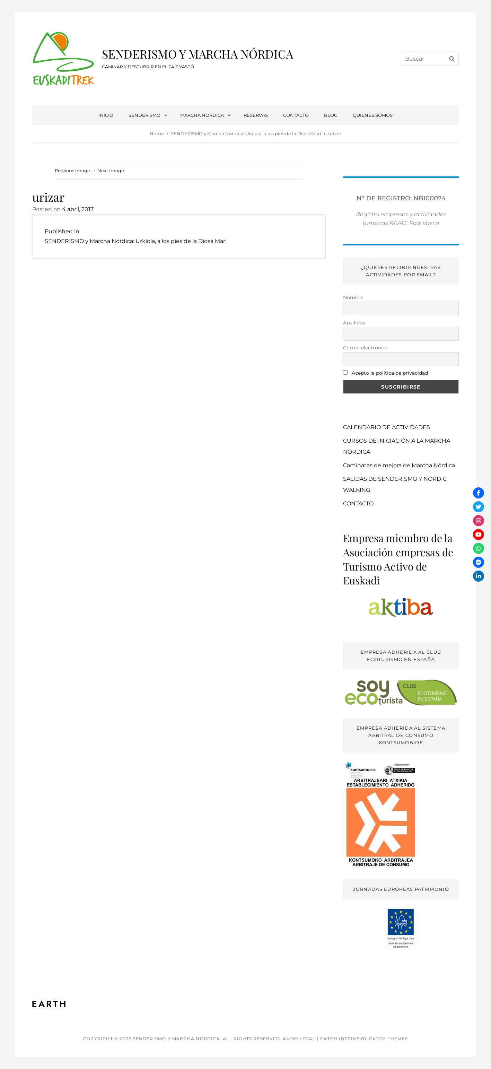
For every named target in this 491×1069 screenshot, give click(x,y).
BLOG (330, 115)
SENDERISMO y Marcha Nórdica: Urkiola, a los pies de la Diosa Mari (246, 133)
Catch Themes (388, 1038)
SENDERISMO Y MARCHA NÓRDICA (197, 54)
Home (157, 133)
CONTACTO (296, 115)
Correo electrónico (365, 348)
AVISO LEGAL (299, 1038)
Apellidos (354, 323)
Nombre (353, 297)
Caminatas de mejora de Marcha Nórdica (399, 465)
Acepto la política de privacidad (390, 373)
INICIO (105, 115)
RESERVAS (256, 115)
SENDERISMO (148, 115)
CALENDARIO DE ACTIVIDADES (386, 427)
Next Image (110, 170)
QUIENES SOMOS (373, 115)
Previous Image (72, 170)
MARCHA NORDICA (205, 115)
